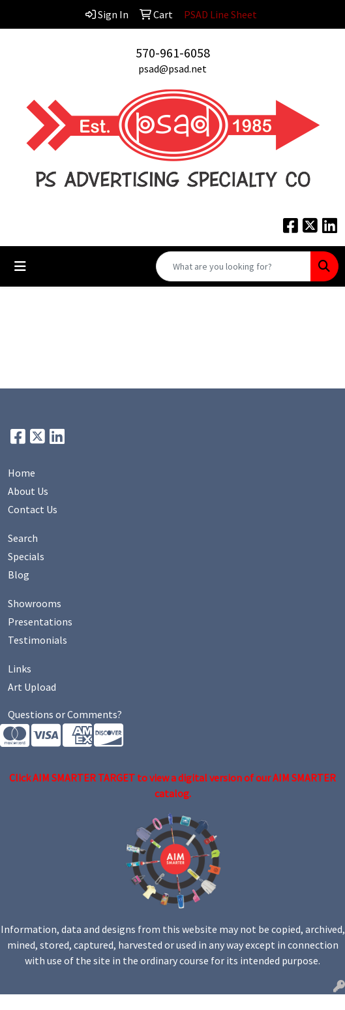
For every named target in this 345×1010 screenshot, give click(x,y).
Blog (18, 574)
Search (23, 537)
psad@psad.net (172, 68)
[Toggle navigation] (20, 266)
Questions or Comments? (65, 714)
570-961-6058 (173, 52)
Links (19, 668)
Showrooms (34, 603)
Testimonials (37, 639)
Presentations (40, 621)
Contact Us (32, 509)
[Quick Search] (233, 266)
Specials (26, 556)
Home (21, 472)
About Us (28, 490)
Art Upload (32, 686)
